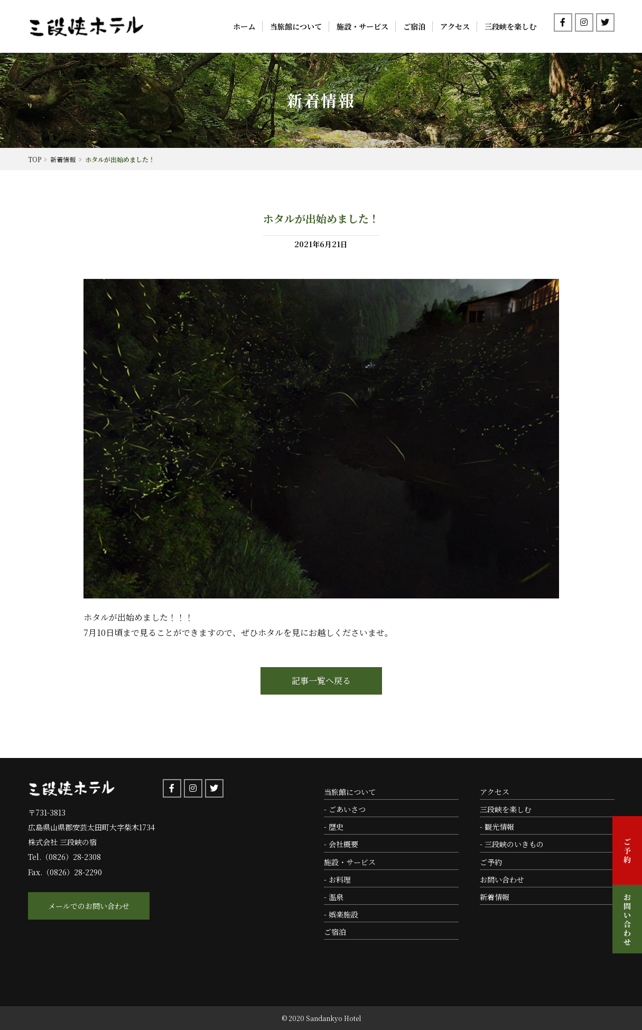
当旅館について (296, 26)
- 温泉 (333, 897)
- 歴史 (333, 826)
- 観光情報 (497, 826)
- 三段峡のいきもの (512, 844)
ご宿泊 (414, 26)
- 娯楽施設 (341, 914)
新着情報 (494, 897)
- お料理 (337, 879)
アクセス (455, 26)
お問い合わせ (502, 879)
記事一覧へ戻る (321, 681)
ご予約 (491, 862)
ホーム (244, 26)
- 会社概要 (341, 844)
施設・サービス (362, 26)
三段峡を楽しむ (510, 26)
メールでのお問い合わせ (88, 906)
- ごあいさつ (345, 809)
